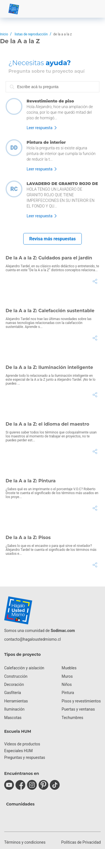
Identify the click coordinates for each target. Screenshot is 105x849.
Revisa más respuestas (52, 238)
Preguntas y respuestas (24, 757)
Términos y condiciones (24, 842)
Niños (67, 684)
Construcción (15, 676)
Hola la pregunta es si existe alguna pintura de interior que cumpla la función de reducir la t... (61, 153)
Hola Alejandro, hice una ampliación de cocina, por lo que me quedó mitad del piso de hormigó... (60, 112)
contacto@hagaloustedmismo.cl (32, 639)
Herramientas (16, 701)
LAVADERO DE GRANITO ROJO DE (62, 183)
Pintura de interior (46, 142)
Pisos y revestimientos (81, 701)
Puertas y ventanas (78, 709)
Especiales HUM (18, 750)
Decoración (14, 684)
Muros (67, 676)
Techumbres (72, 717)
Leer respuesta (39, 127)
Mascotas (13, 717)
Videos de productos (22, 744)
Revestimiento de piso (50, 101)
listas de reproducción (31, 34)
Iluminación (14, 709)
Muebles (69, 668)
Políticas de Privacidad (81, 842)
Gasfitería (12, 692)
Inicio (4, 34)
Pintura (68, 692)
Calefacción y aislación (24, 668)
